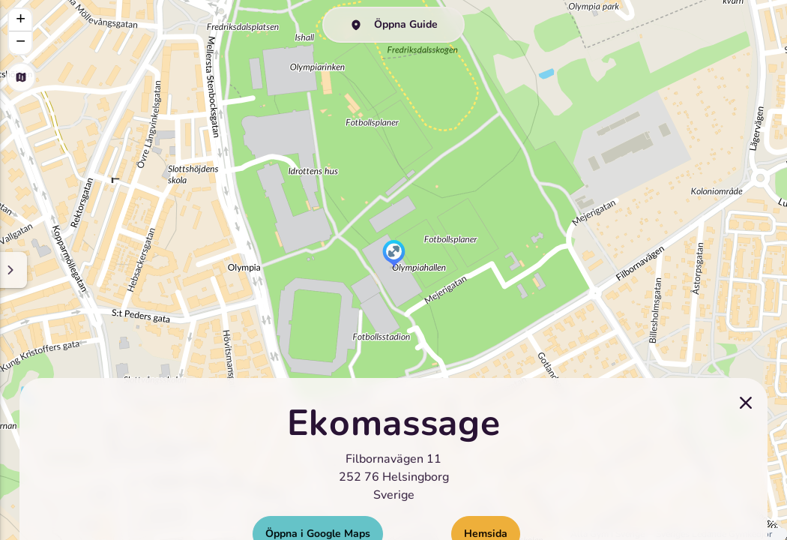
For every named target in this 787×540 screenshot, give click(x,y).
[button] (394, 255)
